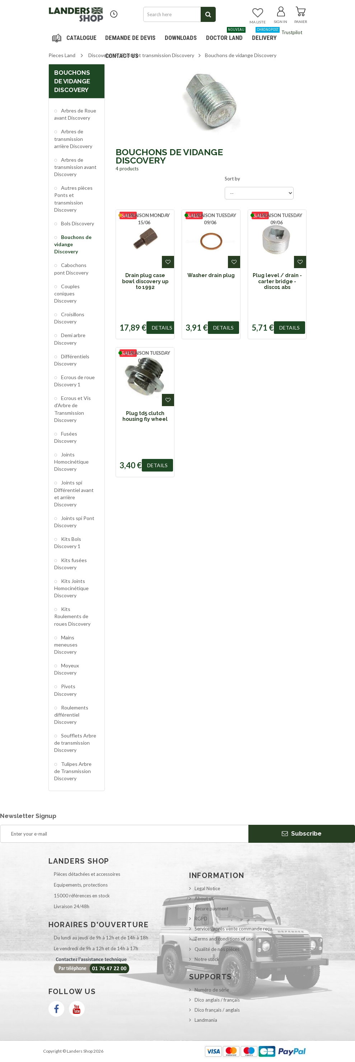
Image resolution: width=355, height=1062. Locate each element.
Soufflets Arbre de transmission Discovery (75, 742)
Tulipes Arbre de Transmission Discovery (73, 771)
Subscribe (302, 833)
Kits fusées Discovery (70, 563)
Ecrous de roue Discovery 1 (74, 380)
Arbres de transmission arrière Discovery (73, 138)
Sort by (232, 178)
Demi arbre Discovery (69, 338)
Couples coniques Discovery (67, 293)
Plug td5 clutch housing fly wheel (145, 416)
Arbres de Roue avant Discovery (75, 114)
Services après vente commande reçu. (234, 929)
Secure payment (211, 908)
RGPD (201, 918)
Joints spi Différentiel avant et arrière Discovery (74, 493)
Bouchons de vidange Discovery (73, 244)
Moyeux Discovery (66, 669)
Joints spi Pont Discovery (74, 521)
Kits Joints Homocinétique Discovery (71, 588)
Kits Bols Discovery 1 (67, 542)
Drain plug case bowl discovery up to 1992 (145, 281)
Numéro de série (212, 990)
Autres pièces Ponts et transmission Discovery (73, 198)
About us (204, 898)
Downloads (181, 37)
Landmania (206, 1020)
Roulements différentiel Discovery (71, 714)
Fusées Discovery (65, 437)
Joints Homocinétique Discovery (71, 461)
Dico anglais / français (217, 1000)
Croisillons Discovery (69, 318)
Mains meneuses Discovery (66, 644)
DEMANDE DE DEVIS (130, 37)
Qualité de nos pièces (217, 949)
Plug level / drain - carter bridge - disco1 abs (277, 281)
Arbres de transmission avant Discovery (75, 167)
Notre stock (207, 959)
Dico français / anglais (217, 1010)
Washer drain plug (211, 275)
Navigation (75, 38)
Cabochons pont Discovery (71, 268)
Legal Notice (207, 888)
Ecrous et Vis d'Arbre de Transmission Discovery (72, 409)
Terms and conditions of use (224, 939)
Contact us (121, 55)
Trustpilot (291, 32)
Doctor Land (226, 35)
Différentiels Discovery (71, 360)
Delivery (266, 35)
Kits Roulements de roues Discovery (72, 616)
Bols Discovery (77, 223)
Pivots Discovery (65, 689)
